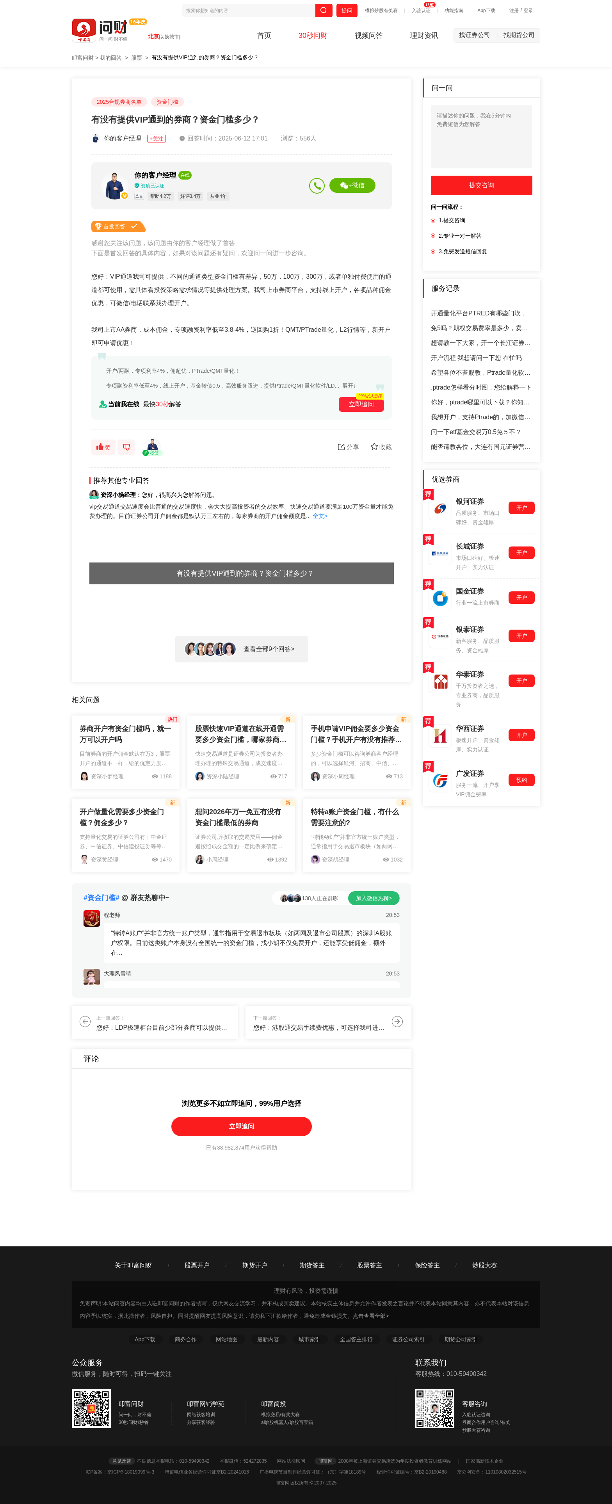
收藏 (381, 446)
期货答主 (312, 1265)
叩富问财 (83, 58)
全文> (320, 516)
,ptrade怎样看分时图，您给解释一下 (481, 387)
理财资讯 (424, 35)
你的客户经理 (129, 138)
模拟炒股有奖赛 (381, 10)
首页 (264, 35)
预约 (521, 780)
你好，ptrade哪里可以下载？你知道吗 (481, 402)
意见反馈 (121, 1461)
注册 (514, 10)
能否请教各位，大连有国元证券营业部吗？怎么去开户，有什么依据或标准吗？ (481, 446)
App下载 (486, 10)
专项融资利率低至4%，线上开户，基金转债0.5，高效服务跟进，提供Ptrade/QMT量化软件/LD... (222, 386)
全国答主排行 (357, 1339)
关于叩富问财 (133, 1265)
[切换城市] (169, 36)
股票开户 (197, 1265)
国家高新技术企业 (484, 1461)
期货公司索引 (461, 1339)
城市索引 (310, 1339)
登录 (528, 10)
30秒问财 (313, 35)
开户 (521, 508)
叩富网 (325, 1461)
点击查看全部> (371, 1316)
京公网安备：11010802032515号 (491, 1472)
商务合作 (186, 1339)
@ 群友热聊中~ (126, 898)
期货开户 (254, 1265)
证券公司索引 (409, 1339)
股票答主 (369, 1265)
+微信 (352, 185)
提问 (347, 10)
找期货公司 (519, 35)
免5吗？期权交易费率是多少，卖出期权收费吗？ (481, 328)
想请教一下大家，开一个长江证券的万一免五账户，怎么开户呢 (481, 343)
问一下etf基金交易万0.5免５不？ (476, 432)
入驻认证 (421, 10)
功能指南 (454, 10)
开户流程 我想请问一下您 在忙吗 (476, 357)
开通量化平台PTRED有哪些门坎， (479, 313)
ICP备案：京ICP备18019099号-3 (124, 1472)
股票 (136, 58)
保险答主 (427, 1265)
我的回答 (111, 58)
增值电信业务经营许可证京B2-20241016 (211, 1472)
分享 (348, 447)
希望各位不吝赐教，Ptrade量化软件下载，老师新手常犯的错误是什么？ (481, 372)
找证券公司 (478, 35)
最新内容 (269, 1339)
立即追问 (241, 1126)
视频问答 (369, 35)
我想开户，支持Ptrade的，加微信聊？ (481, 417)
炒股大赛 (484, 1265)
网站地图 (227, 1339)
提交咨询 (481, 185)
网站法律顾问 (295, 1461)
